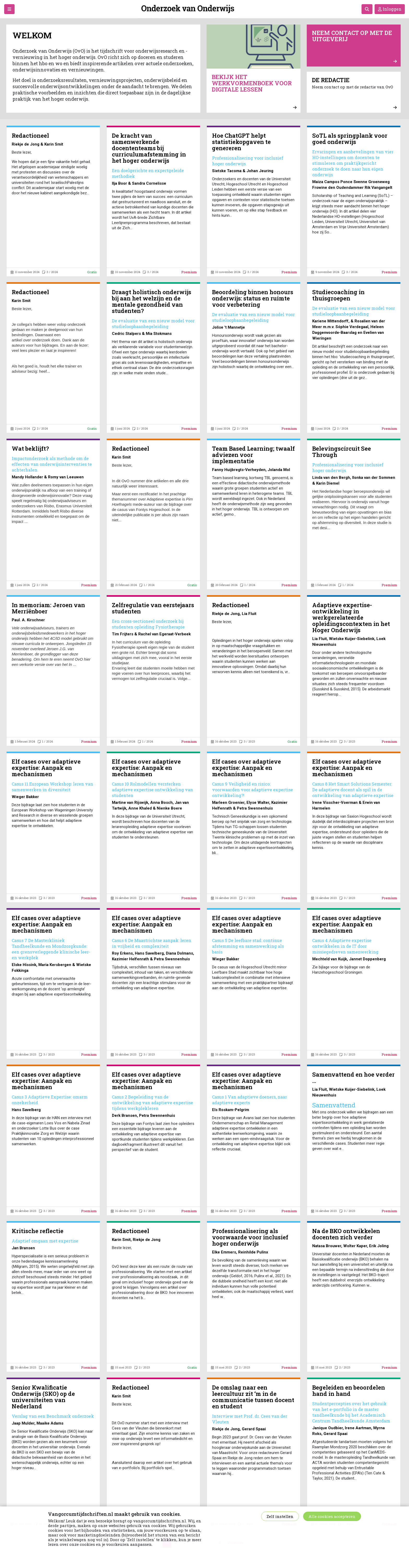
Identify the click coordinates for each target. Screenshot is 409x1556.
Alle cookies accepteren (332, 1516)
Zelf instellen (280, 1516)
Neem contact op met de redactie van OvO (354, 93)
